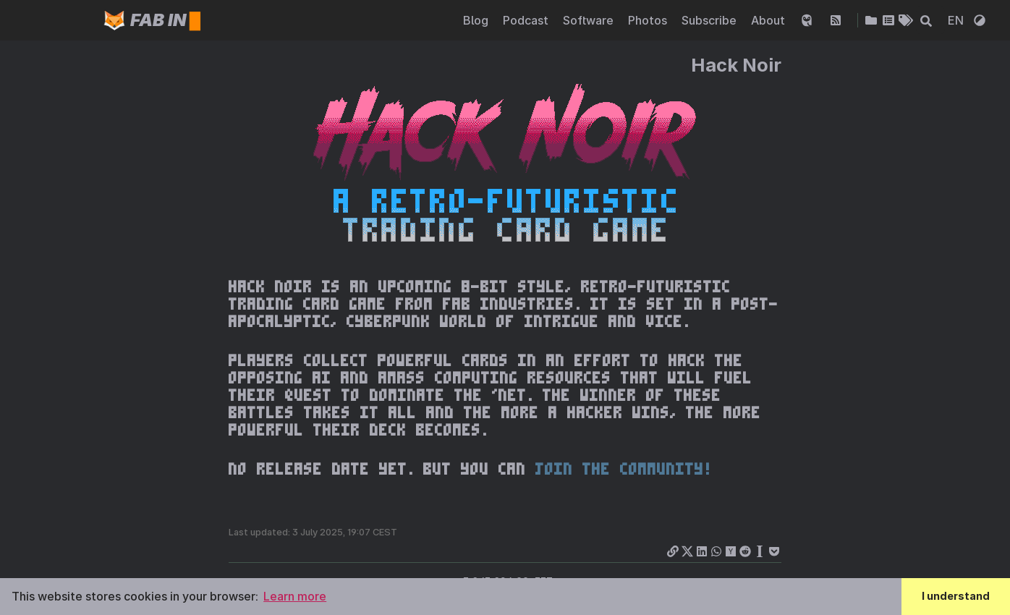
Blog (477, 20)
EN (957, 20)
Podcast (527, 20)
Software (589, 20)
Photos (649, 20)
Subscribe (710, 20)
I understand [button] (956, 596)
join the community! (622, 469)
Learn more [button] (294, 596)
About (769, 20)
